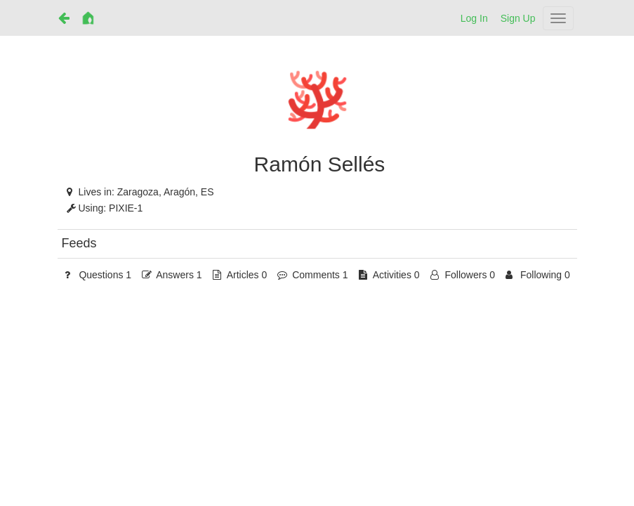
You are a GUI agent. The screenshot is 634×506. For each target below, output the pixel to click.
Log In (474, 18)
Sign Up (518, 18)
